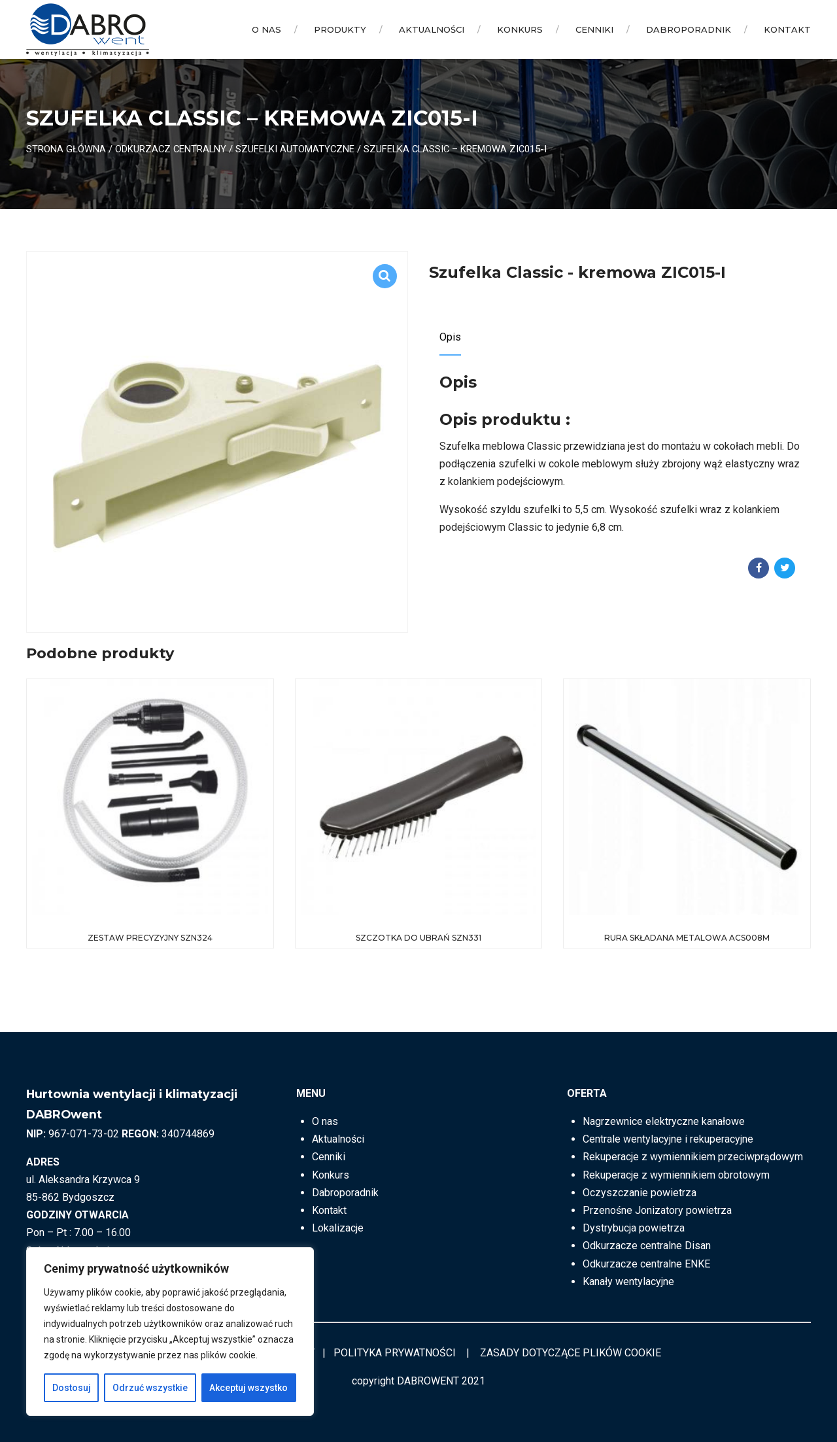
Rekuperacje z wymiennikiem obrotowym (676, 1175)
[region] (170, 1331)
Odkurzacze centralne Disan (647, 1245)
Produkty (340, 29)
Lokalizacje (338, 1228)
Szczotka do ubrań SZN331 (418, 938)
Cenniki (594, 29)
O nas (266, 29)
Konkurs (520, 29)
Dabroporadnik (688, 29)
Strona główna (66, 149)
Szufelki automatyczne (294, 149)
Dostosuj (71, 1388)
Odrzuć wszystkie (150, 1388)
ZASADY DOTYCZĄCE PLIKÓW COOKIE (570, 1353)
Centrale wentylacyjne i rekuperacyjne (668, 1139)
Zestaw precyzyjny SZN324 (150, 938)
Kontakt (787, 29)
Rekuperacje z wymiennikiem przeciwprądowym (693, 1156)
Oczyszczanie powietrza (639, 1192)
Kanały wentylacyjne (628, 1281)
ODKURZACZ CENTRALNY (170, 149)
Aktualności (431, 29)
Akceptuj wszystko (248, 1388)
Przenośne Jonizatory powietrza (657, 1210)
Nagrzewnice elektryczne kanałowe (664, 1121)
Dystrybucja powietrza (634, 1228)
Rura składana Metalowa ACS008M (687, 938)
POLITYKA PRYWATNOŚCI (394, 1353)
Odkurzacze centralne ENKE (646, 1264)
